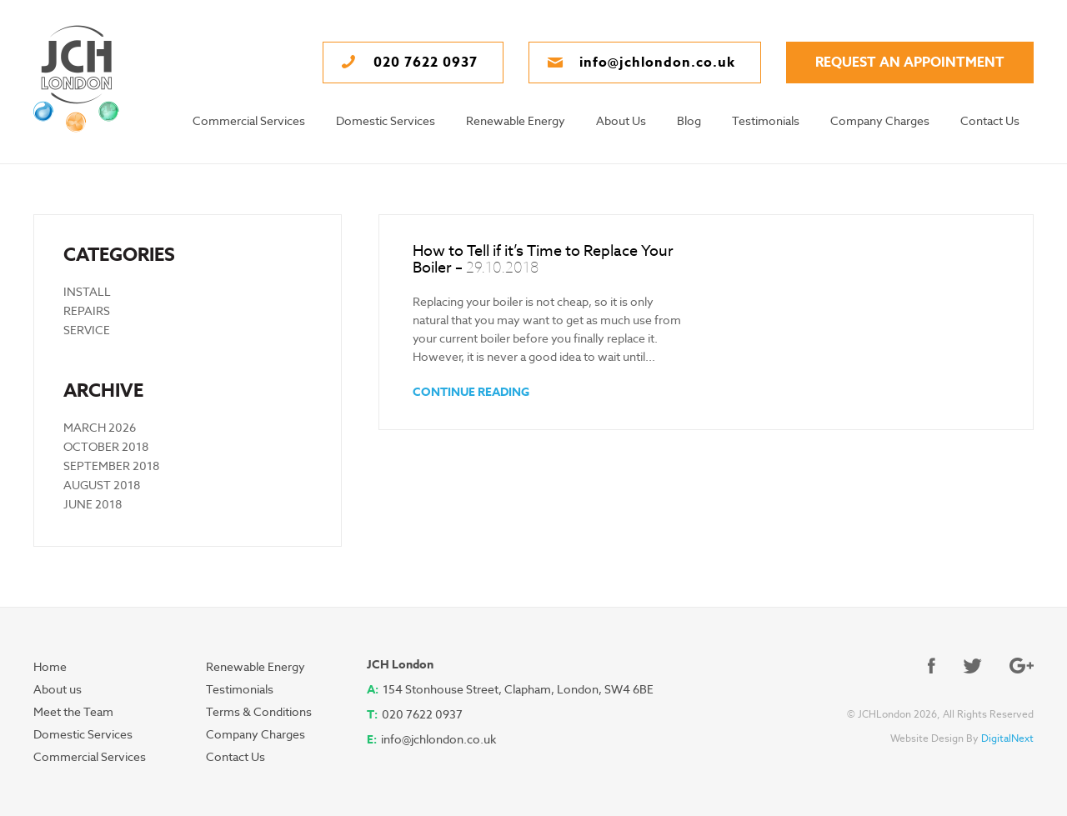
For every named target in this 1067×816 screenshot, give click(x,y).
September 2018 (111, 465)
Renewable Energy (515, 120)
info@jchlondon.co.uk (438, 739)
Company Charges (879, 120)
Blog (689, 120)
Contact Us (989, 120)
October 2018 (105, 446)
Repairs (86, 310)
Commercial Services (249, 120)
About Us (621, 120)
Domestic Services (385, 120)
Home (50, 666)
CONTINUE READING (471, 391)
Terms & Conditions (259, 711)
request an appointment (909, 62)
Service (86, 330)
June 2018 (92, 504)
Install (87, 291)
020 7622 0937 (422, 714)
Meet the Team (73, 711)
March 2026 (99, 427)
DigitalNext (1007, 738)
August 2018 (101, 485)
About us (57, 689)
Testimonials (765, 120)
